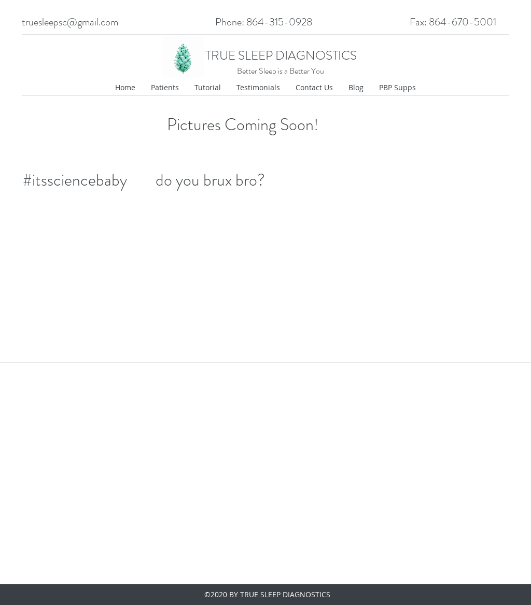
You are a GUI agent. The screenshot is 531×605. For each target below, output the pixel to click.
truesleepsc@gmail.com (70, 22)
